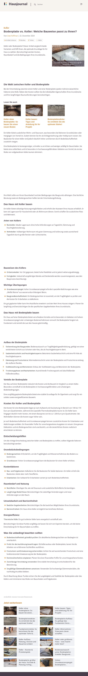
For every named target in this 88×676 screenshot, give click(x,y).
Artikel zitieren (10, 40)
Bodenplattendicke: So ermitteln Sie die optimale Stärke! (56, 122)
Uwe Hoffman (12, 36)
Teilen (32, 40)
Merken (23, 40)
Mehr (41, 40)
